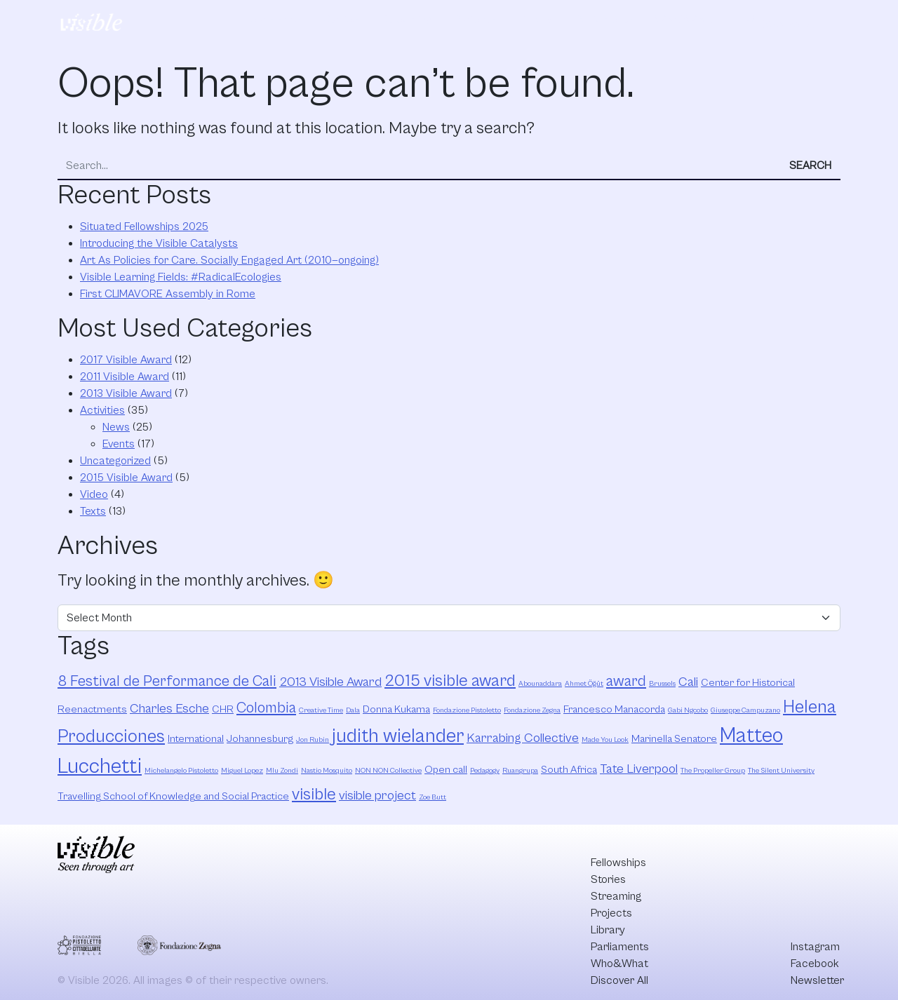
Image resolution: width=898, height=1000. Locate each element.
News (116, 427)
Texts (93, 511)
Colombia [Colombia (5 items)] (266, 708)
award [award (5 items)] (626, 681)
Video (94, 494)
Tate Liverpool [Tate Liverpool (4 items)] (639, 769)
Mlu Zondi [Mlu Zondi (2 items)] (282, 770)
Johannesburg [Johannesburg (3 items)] (260, 739)
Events (118, 444)
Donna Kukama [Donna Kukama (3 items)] (396, 709)
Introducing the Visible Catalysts (159, 243)
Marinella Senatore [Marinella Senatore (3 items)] (674, 739)
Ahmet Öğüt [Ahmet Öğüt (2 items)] (584, 684)
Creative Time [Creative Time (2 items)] (321, 710)
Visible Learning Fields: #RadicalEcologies (180, 277)
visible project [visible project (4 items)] (377, 795)
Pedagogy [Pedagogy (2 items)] (485, 770)
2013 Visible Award (126, 393)
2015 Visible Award (126, 477)
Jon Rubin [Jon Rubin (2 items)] (312, 740)
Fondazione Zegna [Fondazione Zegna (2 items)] (532, 710)
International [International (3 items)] (196, 739)
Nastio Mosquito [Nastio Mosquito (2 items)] (326, 770)
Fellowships (273, 19)
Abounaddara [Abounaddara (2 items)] (540, 684)
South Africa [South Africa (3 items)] (569, 770)
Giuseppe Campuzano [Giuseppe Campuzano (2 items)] (745, 710)
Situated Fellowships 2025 (144, 226)
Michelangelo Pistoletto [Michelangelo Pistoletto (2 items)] (181, 770)
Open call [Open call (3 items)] (445, 770)
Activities (102, 410)
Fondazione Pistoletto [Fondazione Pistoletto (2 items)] (467, 710)
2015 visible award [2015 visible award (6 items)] (450, 681)
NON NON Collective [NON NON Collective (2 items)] (388, 770)
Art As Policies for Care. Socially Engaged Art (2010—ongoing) (229, 260)
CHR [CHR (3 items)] (223, 709)
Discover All (781, 20)
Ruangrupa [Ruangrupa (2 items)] (520, 770)
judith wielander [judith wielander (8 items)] (398, 736)
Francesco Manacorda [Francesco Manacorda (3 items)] (614, 709)
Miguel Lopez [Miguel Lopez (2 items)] (242, 770)
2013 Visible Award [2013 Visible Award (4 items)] (330, 682)
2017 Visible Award (126, 359)
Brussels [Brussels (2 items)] (662, 684)
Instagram (815, 946)
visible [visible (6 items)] (314, 794)
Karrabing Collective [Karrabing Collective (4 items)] (523, 738)
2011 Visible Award (124, 376)
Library (535, 19)
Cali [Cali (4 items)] (688, 682)
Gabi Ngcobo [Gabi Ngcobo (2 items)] (688, 710)
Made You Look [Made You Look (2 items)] (605, 740)
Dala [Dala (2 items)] (353, 710)
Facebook (815, 963)
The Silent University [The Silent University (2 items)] (781, 770)
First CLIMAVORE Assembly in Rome (167, 294)
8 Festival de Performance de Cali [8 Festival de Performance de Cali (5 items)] (167, 681)
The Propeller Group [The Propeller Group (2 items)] (713, 770)
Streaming (406, 19)
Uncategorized (115, 460)
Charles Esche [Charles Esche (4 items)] (169, 708)
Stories (340, 19)
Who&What (684, 19)
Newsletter (817, 980)
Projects (474, 19)
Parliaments (604, 19)
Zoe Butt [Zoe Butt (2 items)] (432, 797)
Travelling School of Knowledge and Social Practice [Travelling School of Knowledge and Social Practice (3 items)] (173, 796)
